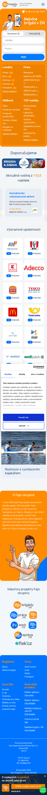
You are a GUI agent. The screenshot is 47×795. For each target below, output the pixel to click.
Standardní (13, 34)
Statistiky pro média (10, 699)
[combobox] (23, 40)
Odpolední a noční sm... (32, 128)
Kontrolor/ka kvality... (29, 134)
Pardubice (10, 87)
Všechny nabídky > (31, 140)
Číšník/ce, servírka (11, 110)
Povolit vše (23, 417)
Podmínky (6, 696)
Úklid (5, 106)
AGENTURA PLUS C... (32, 81)
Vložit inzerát (30, 667)
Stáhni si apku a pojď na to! (28, 786)
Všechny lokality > (10, 91)
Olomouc (9, 80)
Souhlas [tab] (8, 374)
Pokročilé (34, 34)
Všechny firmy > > (31, 94)
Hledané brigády (9, 670)
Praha (8, 72)
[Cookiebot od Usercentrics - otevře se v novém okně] (33, 367)
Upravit (23, 426)
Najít (23, 57)
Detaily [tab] (22, 374)
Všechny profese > (10, 134)
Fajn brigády (30, 714)
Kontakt (5, 689)
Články (5, 667)
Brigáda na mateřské (8, 128)
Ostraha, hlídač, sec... (10, 122)
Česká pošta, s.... (31, 87)
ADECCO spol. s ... (32, 91)
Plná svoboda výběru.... (30, 107)
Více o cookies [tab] (37, 374)
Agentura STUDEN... (33, 76)
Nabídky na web (9, 702)
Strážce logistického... (30, 121)
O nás (4, 693)
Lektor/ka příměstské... (29, 114)
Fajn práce (29, 695)
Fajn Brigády (30, 703)
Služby (27, 673)
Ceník (27, 670)
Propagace (29, 677)
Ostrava (8, 84)
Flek (26, 722)
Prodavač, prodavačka (8, 115)
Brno (7, 76)
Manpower (28, 72)
